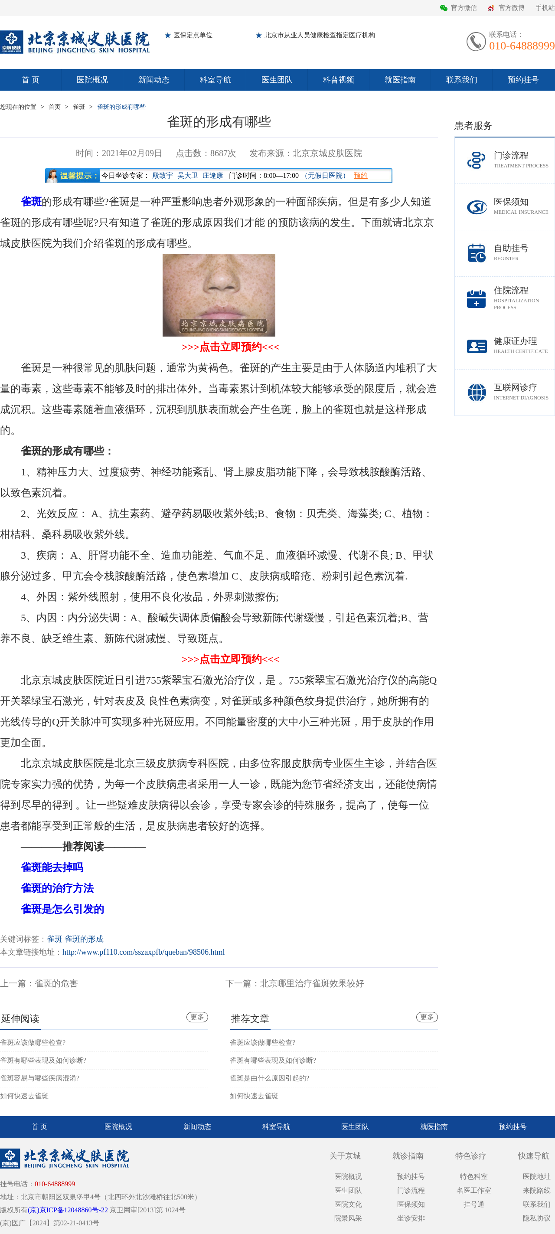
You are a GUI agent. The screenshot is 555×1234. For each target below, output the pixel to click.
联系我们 (461, 79)
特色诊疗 (470, 1156)
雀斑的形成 (84, 939)
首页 (55, 107)
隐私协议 (537, 1218)
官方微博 (512, 7)
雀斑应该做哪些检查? (32, 1042)
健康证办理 (524, 345)
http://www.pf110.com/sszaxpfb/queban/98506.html (143, 952)
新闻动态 (154, 79)
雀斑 (79, 107)
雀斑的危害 (56, 983)
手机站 (545, 7)
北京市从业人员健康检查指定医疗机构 (319, 35)
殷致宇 (162, 175)
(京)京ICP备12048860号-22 (68, 1210)
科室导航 (215, 79)
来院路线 (537, 1190)
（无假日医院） (325, 175)
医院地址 (537, 1176)
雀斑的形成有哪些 (121, 107)
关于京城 (345, 1156)
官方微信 (464, 7)
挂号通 (474, 1204)
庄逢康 (212, 175)
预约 (361, 175)
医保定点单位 (192, 35)
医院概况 (92, 79)
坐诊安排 (411, 1218)
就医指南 (400, 79)
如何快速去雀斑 (24, 1096)
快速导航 (533, 1156)
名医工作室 (474, 1190)
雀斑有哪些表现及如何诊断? (43, 1060)
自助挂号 (524, 252)
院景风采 (348, 1218)
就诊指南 (408, 1156)
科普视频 (338, 79)
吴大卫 (187, 175)
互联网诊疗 (524, 392)
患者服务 (473, 125)
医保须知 (524, 206)
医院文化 (348, 1204)
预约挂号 (523, 79)
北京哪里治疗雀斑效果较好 (312, 983)
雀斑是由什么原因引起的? (269, 1078)
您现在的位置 (18, 107)
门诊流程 (524, 160)
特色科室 (474, 1176)
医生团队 (277, 79)
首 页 (30, 79)
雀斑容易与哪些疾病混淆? (39, 1078)
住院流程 (524, 298)
